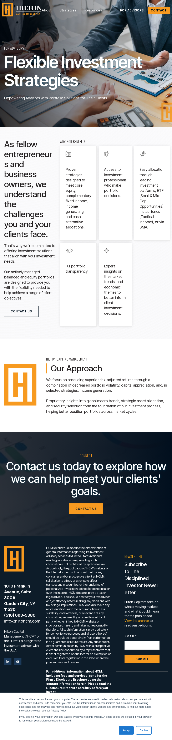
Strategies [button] (68, 10)
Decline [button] (144, 730)
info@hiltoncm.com (22, 621)
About (47, 10)
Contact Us (21, 311)
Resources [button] (93, 10)
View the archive (137, 621)
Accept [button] (126, 730)
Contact (159, 10)
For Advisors (132, 10)
